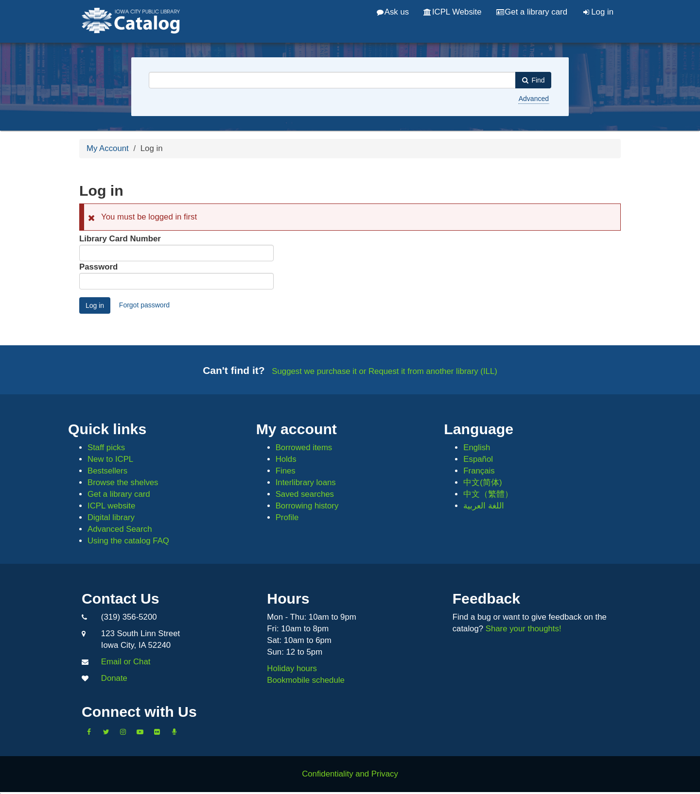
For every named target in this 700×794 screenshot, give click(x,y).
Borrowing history (307, 505)
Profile (287, 517)
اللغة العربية (483, 505)
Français (478, 470)
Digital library (111, 517)
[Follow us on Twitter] (106, 732)
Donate (114, 678)
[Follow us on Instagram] (123, 732)
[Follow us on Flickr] (157, 732)
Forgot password (144, 305)
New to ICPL (110, 459)
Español (478, 459)
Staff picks (106, 447)
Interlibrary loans (306, 482)
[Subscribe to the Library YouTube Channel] (140, 732)
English (476, 447)
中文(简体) (482, 482)
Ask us (393, 12)
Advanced (534, 98)
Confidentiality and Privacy (350, 773)
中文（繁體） (488, 494)
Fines (286, 470)
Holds (286, 459)
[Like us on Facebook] (89, 732)
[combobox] (332, 80)
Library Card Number (120, 238)
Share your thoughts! (523, 628)
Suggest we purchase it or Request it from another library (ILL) (384, 371)
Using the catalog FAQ (128, 540)
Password (98, 266)
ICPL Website (452, 12)
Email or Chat (126, 661)
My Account (108, 148)
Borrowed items (304, 447)
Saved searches (305, 494)
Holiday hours (292, 668)
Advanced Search (120, 529)
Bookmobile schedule (306, 680)
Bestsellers (107, 470)
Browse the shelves (123, 482)
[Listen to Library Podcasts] (174, 732)
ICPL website (111, 505)
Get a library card (531, 12)
